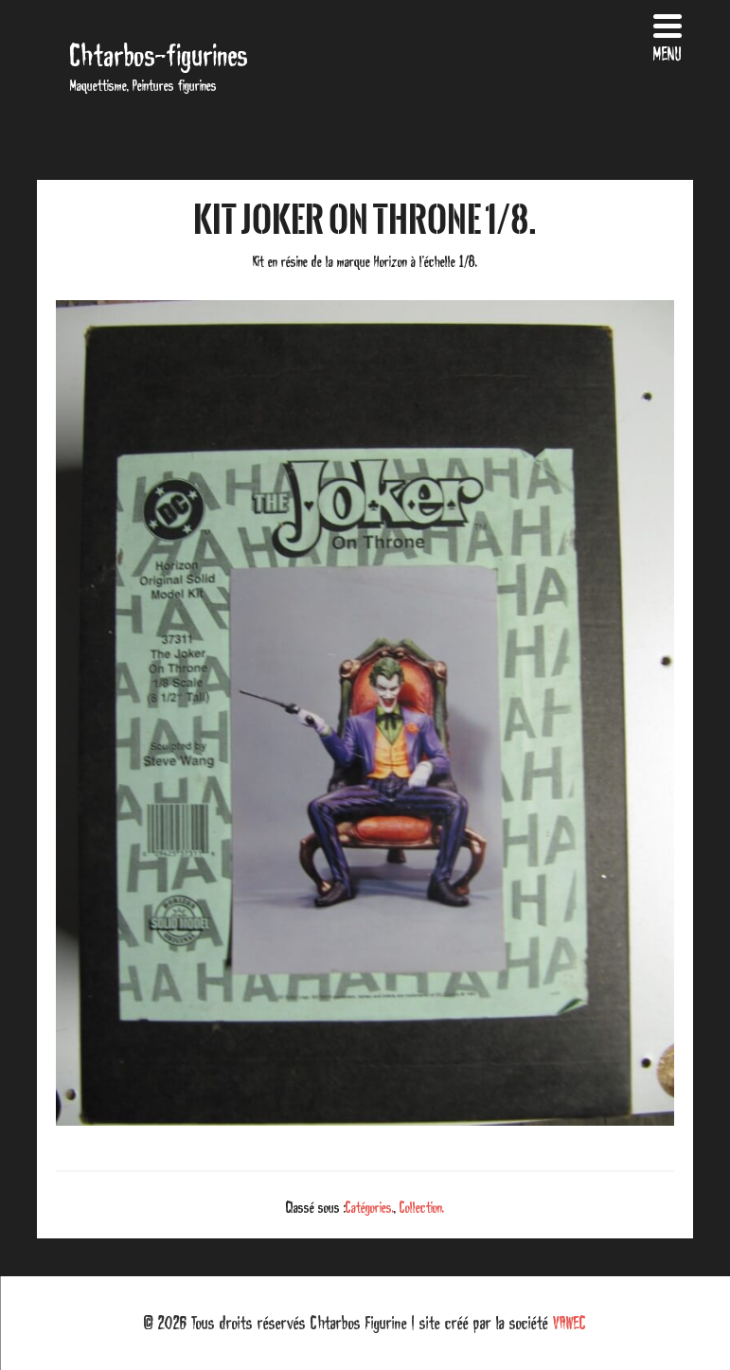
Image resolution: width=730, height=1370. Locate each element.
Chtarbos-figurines (159, 55)
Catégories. (370, 1207)
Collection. (422, 1207)
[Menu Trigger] (667, 35)
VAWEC (569, 1322)
